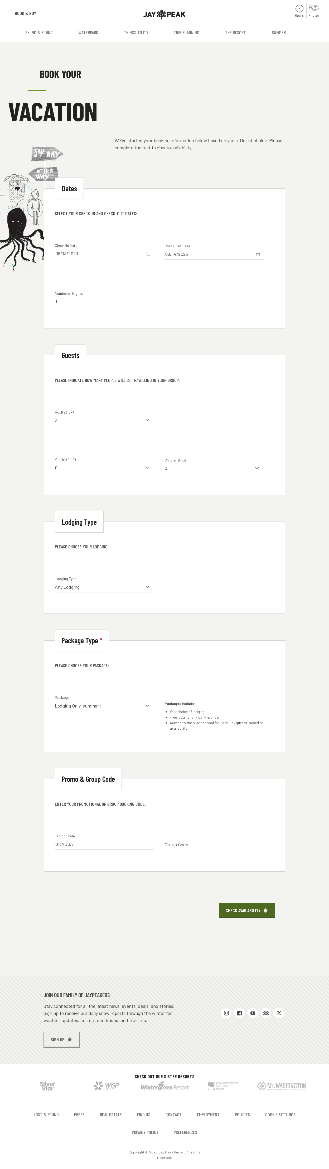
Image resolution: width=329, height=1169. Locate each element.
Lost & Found (46, 1114)
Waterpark (88, 32)
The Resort (235, 32)
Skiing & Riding (39, 32)
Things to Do (136, 32)
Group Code (176, 844)
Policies (242, 1114)
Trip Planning (186, 32)
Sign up (58, 1039)
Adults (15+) (64, 412)
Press (79, 1114)
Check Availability (243, 910)
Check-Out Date (177, 246)
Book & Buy (29, 13)
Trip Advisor (265, 1013)
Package (62, 697)
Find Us (143, 1114)
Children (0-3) (175, 460)
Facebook (239, 1013)
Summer (279, 32)
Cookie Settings (280, 1114)
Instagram (226, 1013)
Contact (174, 1114)
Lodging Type (65, 578)
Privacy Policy (145, 1132)
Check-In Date (66, 245)
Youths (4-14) (65, 459)
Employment (208, 1114)
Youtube (252, 1013)
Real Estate (111, 1114)
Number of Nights (69, 293)
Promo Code (65, 836)
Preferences (185, 1132)
